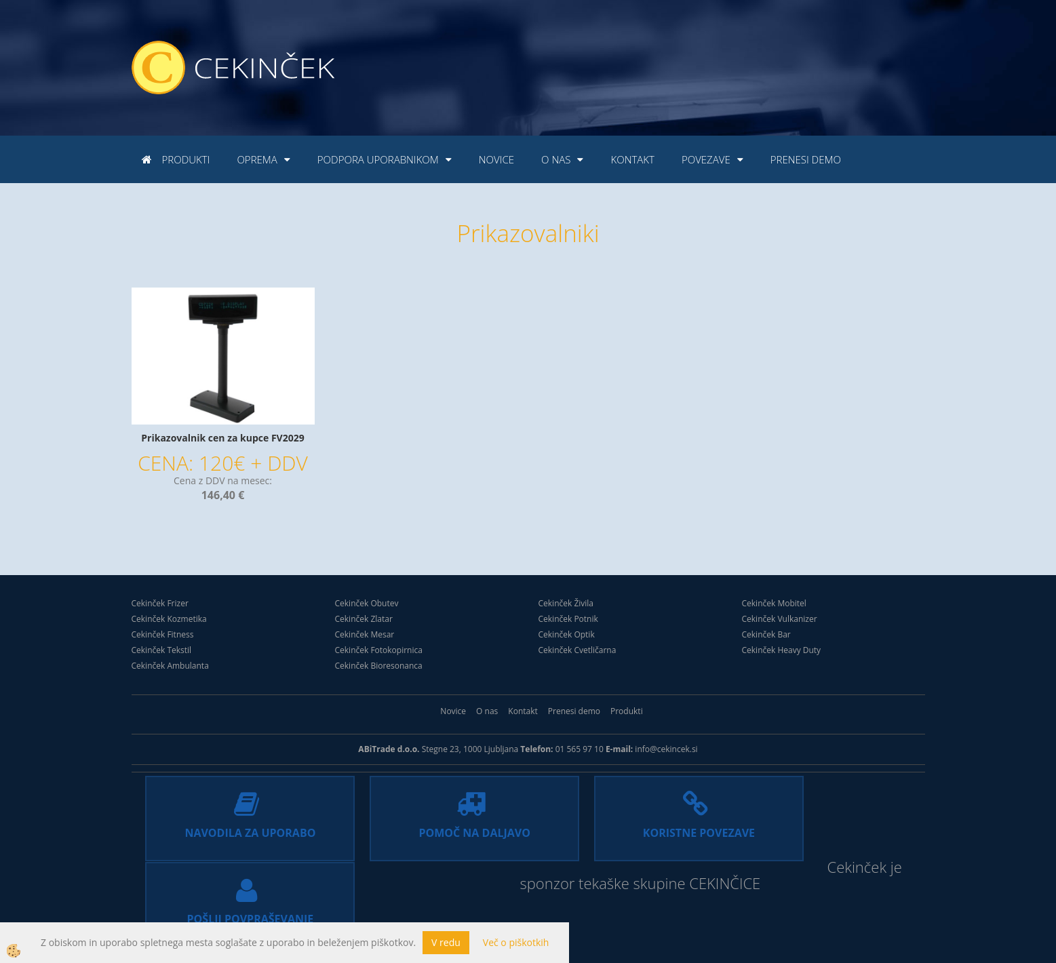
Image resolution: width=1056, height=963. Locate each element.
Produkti (186, 159)
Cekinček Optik (567, 634)
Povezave (706, 159)
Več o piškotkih (516, 942)
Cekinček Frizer (160, 603)
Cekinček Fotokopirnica (379, 650)
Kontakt (632, 159)
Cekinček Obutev (367, 603)
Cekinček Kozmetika (169, 619)
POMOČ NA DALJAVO (430, 832)
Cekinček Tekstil (162, 650)
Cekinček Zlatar (364, 619)
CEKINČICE (652, 899)
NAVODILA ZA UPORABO (235, 832)
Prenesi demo (805, 159)
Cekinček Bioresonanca (379, 665)
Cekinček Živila (566, 603)
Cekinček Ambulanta (170, 665)
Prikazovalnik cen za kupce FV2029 (222, 437)
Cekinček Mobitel (774, 603)
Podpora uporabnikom (378, 159)
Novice (496, 159)
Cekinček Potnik (568, 619)
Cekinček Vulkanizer (779, 619)
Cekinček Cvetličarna (578, 650)
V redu (446, 942)
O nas (555, 159)
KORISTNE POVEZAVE (626, 832)
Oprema (257, 159)
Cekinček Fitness (163, 634)
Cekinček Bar (766, 634)
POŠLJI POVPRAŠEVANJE (820, 832)
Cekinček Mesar (365, 634)
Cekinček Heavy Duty (781, 650)
